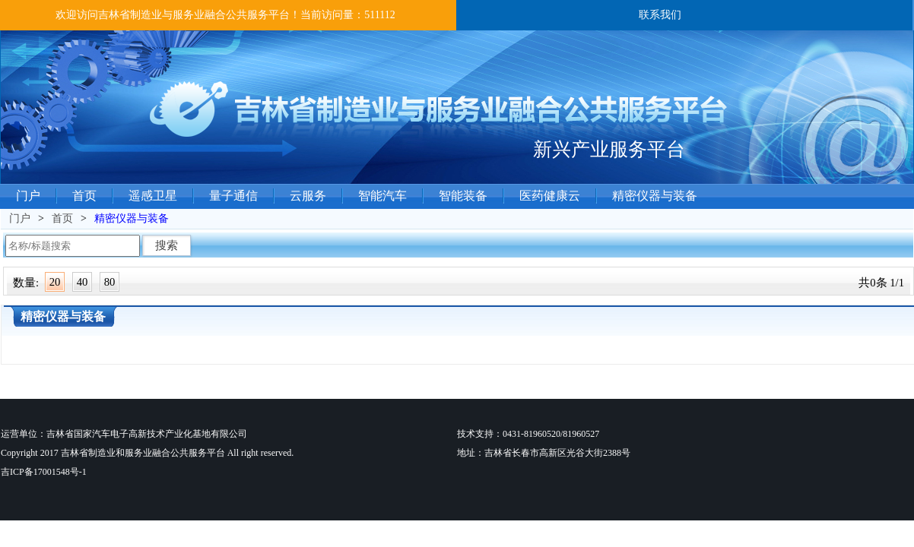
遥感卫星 (153, 195)
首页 (84, 195)
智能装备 (463, 195)
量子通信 (233, 195)
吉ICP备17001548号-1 (44, 471)
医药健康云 (549, 195)
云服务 (308, 195)
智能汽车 (382, 195)
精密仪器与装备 (654, 195)
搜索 (166, 245)
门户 (28, 195)
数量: (26, 283)
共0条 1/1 (881, 283)
